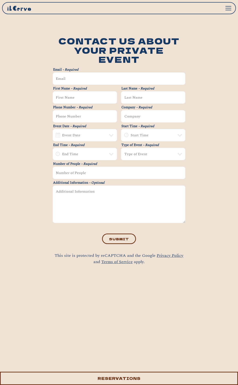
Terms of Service (117, 262)
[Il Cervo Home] (24, 8)
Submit (119, 238)
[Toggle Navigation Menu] (228, 8)
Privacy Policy (170, 255)
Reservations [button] (119, 378)
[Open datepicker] (58, 135)
